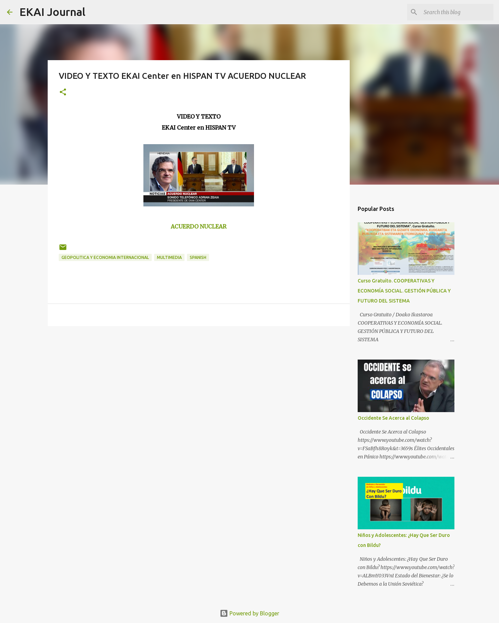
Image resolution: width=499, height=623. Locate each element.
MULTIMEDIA (169, 257)
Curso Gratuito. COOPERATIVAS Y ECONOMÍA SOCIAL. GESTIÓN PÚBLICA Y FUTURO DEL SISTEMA (404, 291)
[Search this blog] (457, 12)
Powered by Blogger (249, 613)
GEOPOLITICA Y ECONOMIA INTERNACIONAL (105, 257)
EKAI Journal (52, 12)
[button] (63, 92)
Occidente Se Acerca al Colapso (393, 418)
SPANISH (198, 257)
